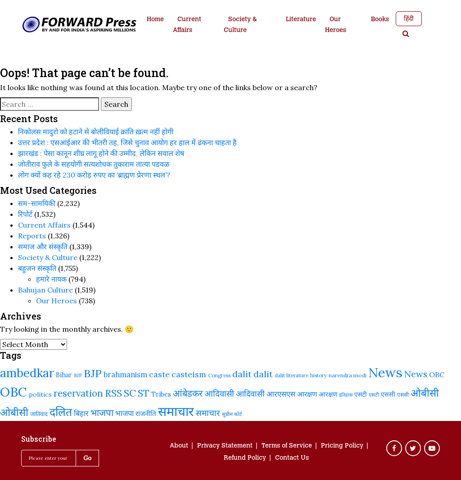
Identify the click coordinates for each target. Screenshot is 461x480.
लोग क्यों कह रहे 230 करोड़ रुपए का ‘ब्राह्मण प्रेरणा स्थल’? (94, 174)
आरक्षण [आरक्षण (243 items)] (328, 394)
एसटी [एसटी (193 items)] (374, 394)
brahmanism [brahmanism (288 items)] (125, 374)
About (179, 446)
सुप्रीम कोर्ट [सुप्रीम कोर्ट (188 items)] (232, 414)
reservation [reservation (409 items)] (78, 393)
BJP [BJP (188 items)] (78, 375)
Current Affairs (187, 25)
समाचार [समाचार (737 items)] (176, 411)
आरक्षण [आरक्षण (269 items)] (307, 393)
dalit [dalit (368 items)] (263, 373)
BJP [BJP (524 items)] (93, 373)
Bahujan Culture (45, 289)
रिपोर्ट (25, 214)
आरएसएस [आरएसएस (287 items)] (281, 393)
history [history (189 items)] (318, 375)
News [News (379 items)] (415, 373)
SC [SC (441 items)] (130, 393)
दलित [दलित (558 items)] (61, 412)
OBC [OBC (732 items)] (13, 392)
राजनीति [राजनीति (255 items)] (146, 413)
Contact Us (292, 458)
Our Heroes (335, 25)
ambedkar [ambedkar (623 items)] (27, 373)
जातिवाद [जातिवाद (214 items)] (39, 413)
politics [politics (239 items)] (40, 394)
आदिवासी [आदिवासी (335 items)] (219, 393)
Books (380, 20)
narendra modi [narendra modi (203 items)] (347, 375)
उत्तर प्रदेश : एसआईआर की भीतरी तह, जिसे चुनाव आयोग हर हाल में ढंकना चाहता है (127, 142)
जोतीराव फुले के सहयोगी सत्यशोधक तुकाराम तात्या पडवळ (93, 164)
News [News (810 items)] (385, 372)
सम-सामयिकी (36, 203)
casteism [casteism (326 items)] (189, 374)
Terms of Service (287, 446)
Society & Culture (240, 25)
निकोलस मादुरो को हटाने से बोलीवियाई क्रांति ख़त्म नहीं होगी (95, 131)
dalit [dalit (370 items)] (242, 373)
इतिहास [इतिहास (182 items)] (346, 395)
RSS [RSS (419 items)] (113, 393)
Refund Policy (245, 458)
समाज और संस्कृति (43, 246)
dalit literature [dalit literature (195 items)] (291, 375)
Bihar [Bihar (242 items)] (64, 375)
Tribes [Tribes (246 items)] (161, 394)
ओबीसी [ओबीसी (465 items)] (14, 412)
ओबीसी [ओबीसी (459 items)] (425, 393)
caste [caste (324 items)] (159, 374)
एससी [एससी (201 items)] (403, 394)
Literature (301, 20)
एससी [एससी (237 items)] (388, 394)
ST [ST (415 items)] (143, 393)
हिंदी (409, 18)
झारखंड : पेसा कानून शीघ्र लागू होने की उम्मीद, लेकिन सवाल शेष (101, 153)
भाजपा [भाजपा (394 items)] (101, 413)
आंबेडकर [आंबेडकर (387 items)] (188, 393)
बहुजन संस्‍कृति (37, 268)
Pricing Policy (342, 446)
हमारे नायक (51, 278)
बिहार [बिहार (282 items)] (81, 413)
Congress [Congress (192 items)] (219, 375)
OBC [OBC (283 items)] (436, 374)
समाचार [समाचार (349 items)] (208, 412)
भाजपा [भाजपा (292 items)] (124, 413)
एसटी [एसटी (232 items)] (360, 394)
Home (155, 20)
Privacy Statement (225, 446)
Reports (32, 235)
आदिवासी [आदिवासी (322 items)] (250, 394)
